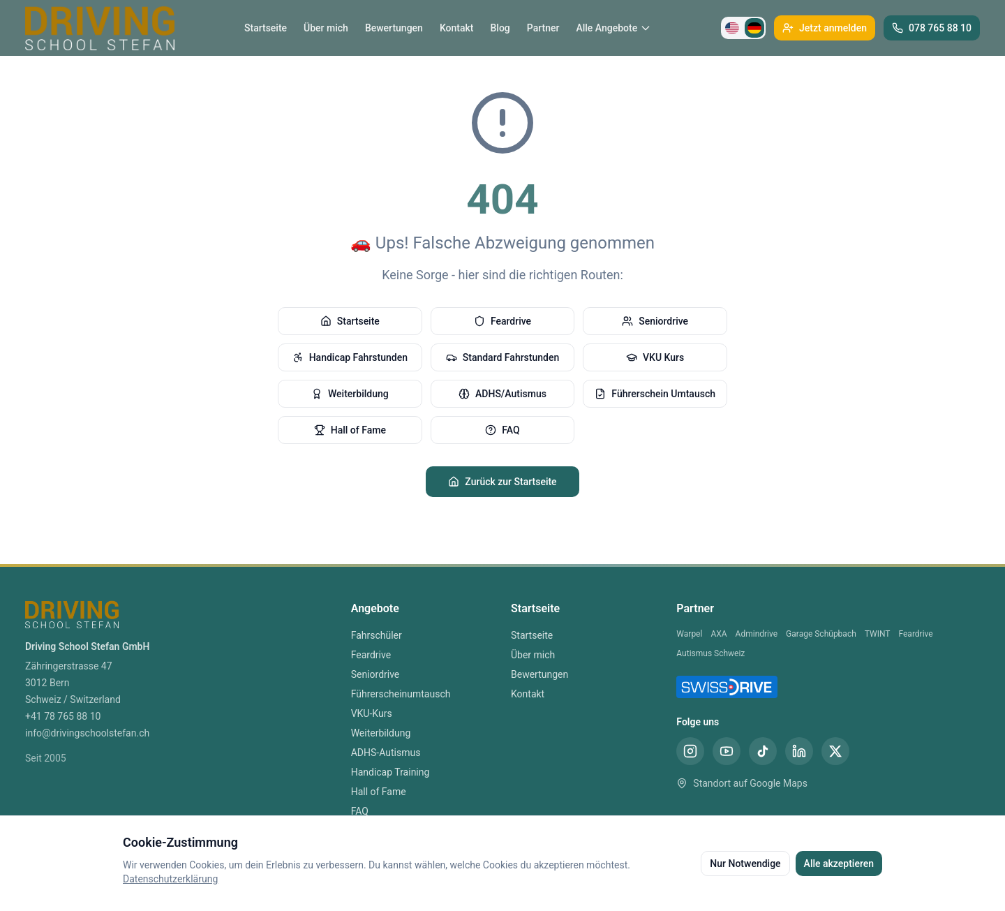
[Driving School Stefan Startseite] (99, 28)
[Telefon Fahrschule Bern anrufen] (932, 27)
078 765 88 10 (932, 28)
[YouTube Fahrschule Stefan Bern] (726, 751)
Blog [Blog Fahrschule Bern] (499, 28)
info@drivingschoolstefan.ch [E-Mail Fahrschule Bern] (87, 733)
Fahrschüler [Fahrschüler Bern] (376, 635)
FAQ (502, 430)
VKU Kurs (655, 357)
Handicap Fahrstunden (350, 357)
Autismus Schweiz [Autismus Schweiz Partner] (710, 653)
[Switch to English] (732, 28)
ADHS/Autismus (502, 393)
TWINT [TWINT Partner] (878, 634)
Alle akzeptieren (839, 863)
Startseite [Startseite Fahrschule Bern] (265, 28)
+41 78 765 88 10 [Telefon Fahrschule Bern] (62, 716)
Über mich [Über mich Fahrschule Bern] (326, 28)
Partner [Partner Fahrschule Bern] (543, 28)
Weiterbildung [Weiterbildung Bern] (381, 733)
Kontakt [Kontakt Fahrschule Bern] (457, 28)
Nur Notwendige (745, 863)
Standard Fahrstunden (502, 357)
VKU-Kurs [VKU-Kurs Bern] (371, 713)
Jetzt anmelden (824, 28)
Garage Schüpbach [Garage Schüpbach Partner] (821, 634)
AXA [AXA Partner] (718, 634)
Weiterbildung (350, 393)
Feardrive (502, 321)
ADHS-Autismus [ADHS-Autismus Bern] (386, 752)
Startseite (350, 321)
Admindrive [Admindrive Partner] (757, 634)
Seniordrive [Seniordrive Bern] (375, 674)
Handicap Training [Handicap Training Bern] (390, 772)
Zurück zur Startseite (502, 481)
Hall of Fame (350, 430)
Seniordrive (655, 321)
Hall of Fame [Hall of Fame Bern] (378, 791)
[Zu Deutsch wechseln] (754, 28)
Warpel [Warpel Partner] (689, 634)
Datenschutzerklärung (170, 878)
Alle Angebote (613, 28)
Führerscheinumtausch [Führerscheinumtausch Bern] (401, 693)
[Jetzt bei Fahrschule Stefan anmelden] (824, 27)
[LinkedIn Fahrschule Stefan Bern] (799, 751)
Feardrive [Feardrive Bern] (371, 654)
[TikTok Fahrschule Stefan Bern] (763, 751)
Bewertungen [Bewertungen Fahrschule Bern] (394, 28)
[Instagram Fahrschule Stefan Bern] (690, 751)
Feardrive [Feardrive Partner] (916, 634)
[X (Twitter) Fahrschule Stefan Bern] (835, 751)
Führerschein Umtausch (655, 393)
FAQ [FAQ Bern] (359, 811)
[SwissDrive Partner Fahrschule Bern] (726, 687)
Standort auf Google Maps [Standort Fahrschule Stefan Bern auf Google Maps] (741, 783)
